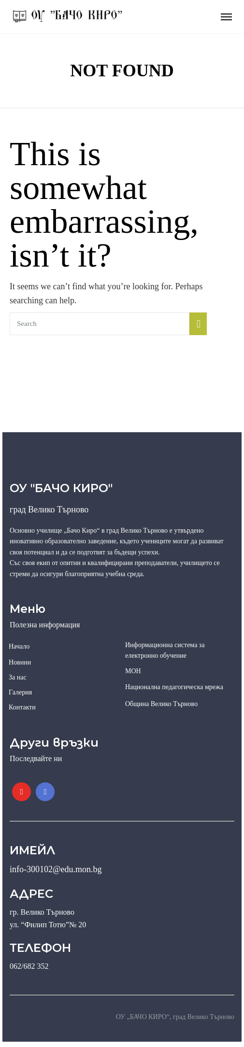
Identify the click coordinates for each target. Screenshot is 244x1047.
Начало (19, 646)
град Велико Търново (49, 509)
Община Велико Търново (161, 703)
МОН (133, 671)
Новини (20, 662)
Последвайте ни (36, 758)
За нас (18, 677)
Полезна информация (45, 625)
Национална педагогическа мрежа (174, 687)
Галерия (20, 692)
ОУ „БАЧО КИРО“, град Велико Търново (175, 1016)
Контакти (22, 707)
